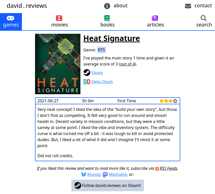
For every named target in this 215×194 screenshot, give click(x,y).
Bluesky (94, 174)
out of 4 (127, 64)
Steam (97, 72)
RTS (101, 50)
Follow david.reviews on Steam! (107, 185)
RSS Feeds (168, 168)
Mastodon (118, 174)
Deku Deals (102, 81)
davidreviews (27, 5)
